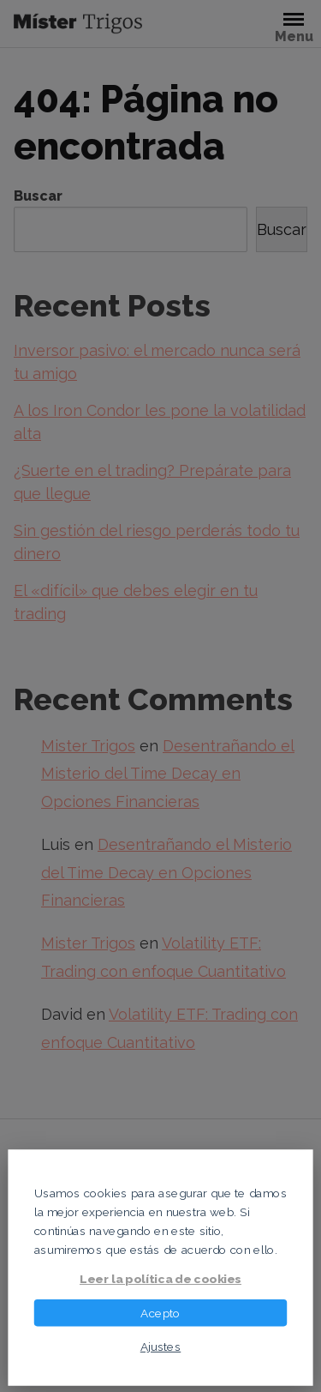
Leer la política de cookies (160, 1279)
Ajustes (160, 1346)
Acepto (160, 1312)
